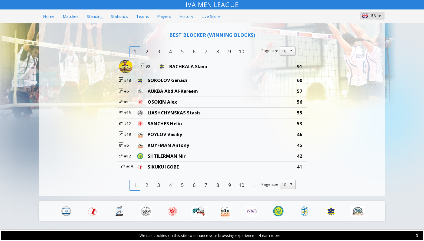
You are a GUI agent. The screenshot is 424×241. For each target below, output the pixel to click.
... (253, 51)
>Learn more (269, 235)
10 (241, 51)
